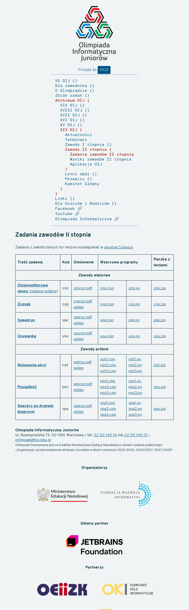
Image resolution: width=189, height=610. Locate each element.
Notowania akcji (31, 365)
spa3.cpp (108, 415)
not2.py (135, 365)
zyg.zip (160, 304)
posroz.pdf (83, 384)
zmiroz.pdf (83, 288)
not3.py (135, 371)
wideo (79, 307)
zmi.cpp (107, 288)
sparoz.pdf (83, 406)
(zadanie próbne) (43, 291)
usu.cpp (107, 336)
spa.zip (160, 409)
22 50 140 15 (135, 435)
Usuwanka (26, 336)
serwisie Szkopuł (118, 247)
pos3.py (135, 393)
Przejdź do (94, 70)
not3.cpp (108, 371)
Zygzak (24, 304)
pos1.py (134, 381)
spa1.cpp (107, 403)
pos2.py (135, 387)
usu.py (134, 336)
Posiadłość (27, 387)
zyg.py (134, 304)
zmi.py (134, 288)
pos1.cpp (107, 381)
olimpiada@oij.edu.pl (33, 440)
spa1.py (134, 403)
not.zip (160, 365)
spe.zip (160, 320)
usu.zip (160, 336)
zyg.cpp (107, 304)
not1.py (134, 359)
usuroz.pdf (83, 333)
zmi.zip (160, 288)
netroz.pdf (83, 362)
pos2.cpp (108, 387)
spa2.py (135, 409)
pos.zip (160, 387)
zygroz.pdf (83, 301)
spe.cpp (106, 320)
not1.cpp (107, 359)
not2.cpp (108, 365)
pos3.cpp (108, 393)
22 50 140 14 (105, 435)
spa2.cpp (108, 409)
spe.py (134, 320)
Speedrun (26, 320)
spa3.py (135, 415)
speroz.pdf (83, 317)
